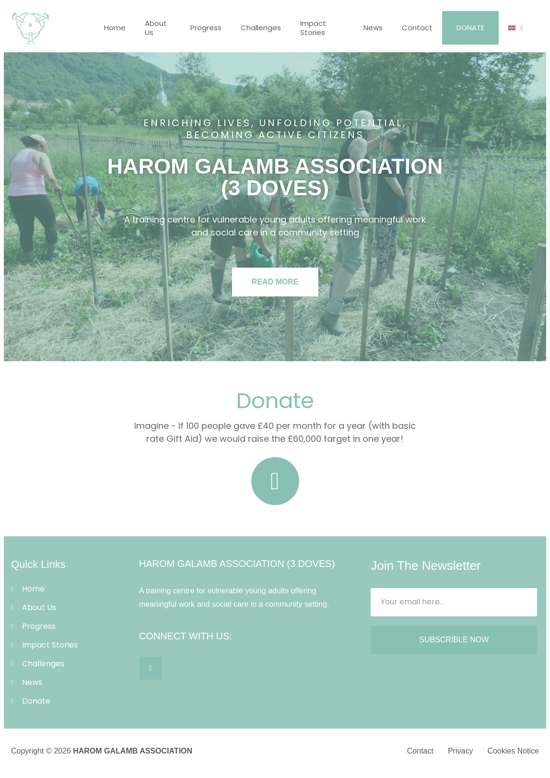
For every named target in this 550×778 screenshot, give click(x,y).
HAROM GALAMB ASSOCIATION (132, 751)
